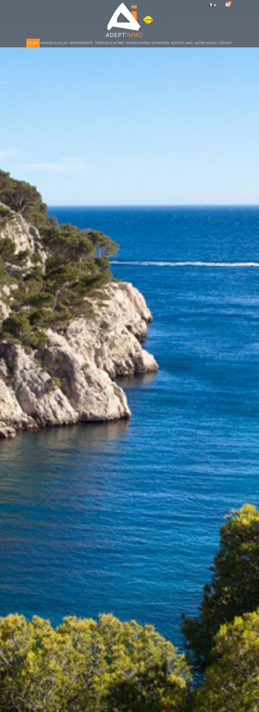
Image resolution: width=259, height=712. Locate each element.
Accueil (33, 43)
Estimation (160, 43)
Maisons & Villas (54, 43)
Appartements (81, 43)
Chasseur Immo (138, 43)
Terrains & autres (109, 43)
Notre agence (206, 43)
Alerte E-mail (182, 43)
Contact (225, 43)
